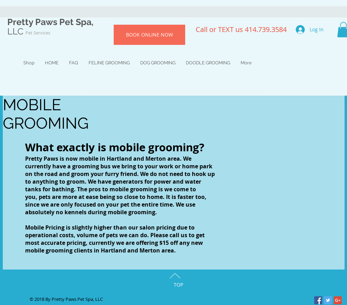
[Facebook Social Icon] (318, 300)
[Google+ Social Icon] (338, 300)
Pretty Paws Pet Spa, (50, 22)
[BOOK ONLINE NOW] (149, 35)
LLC (28, 31)
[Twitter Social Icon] (328, 300)
